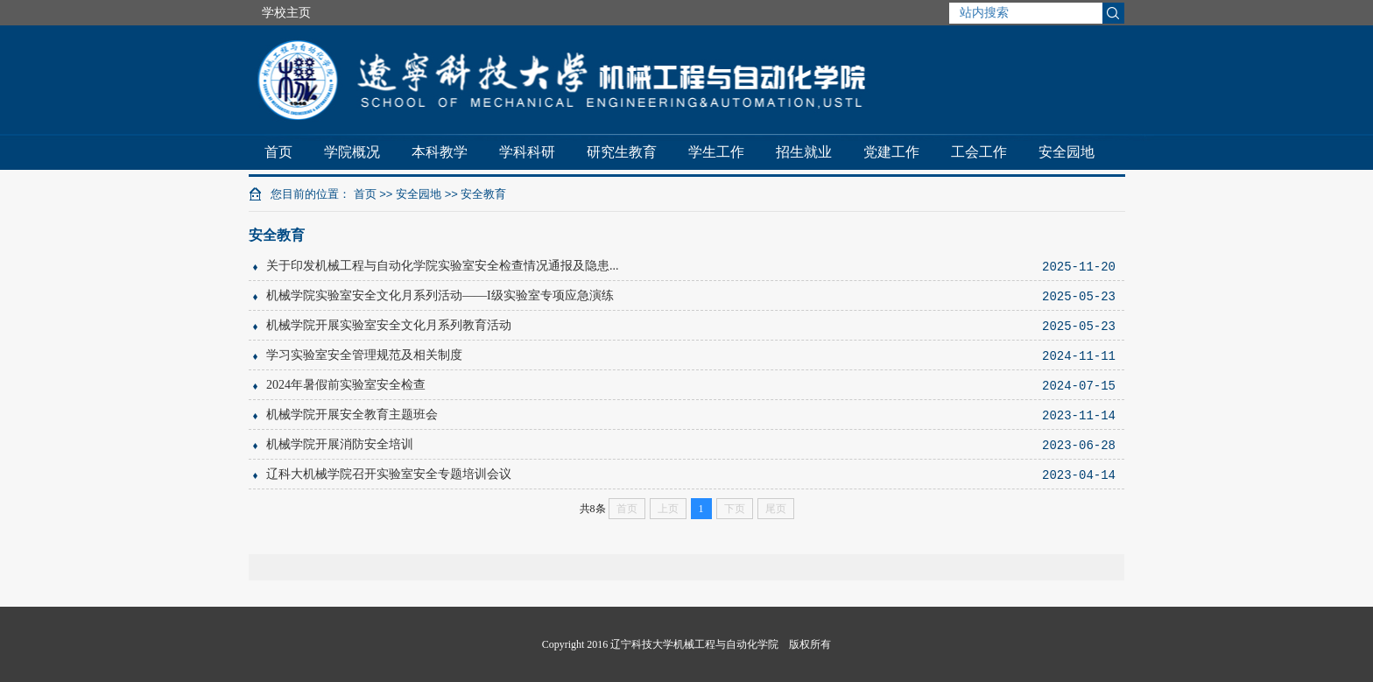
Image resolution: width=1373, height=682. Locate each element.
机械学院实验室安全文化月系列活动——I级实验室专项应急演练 (440, 295)
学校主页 (286, 12)
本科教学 (440, 151)
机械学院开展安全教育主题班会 (352, 414)
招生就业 (804, 151)
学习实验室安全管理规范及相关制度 (364, 355)
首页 (278, 151)
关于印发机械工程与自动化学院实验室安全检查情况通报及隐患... (442, 265)
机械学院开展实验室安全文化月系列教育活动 (388, 325)
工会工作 (979, 151)
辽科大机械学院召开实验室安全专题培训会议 (388, 474)
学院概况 (352, 151)
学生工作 (716, 151)
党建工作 (891, 151)
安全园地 (1067, 151)
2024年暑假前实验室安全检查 (346, 384)
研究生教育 (622, 151)
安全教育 (483, 193)
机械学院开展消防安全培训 (339, 444)
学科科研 (527, 151)
